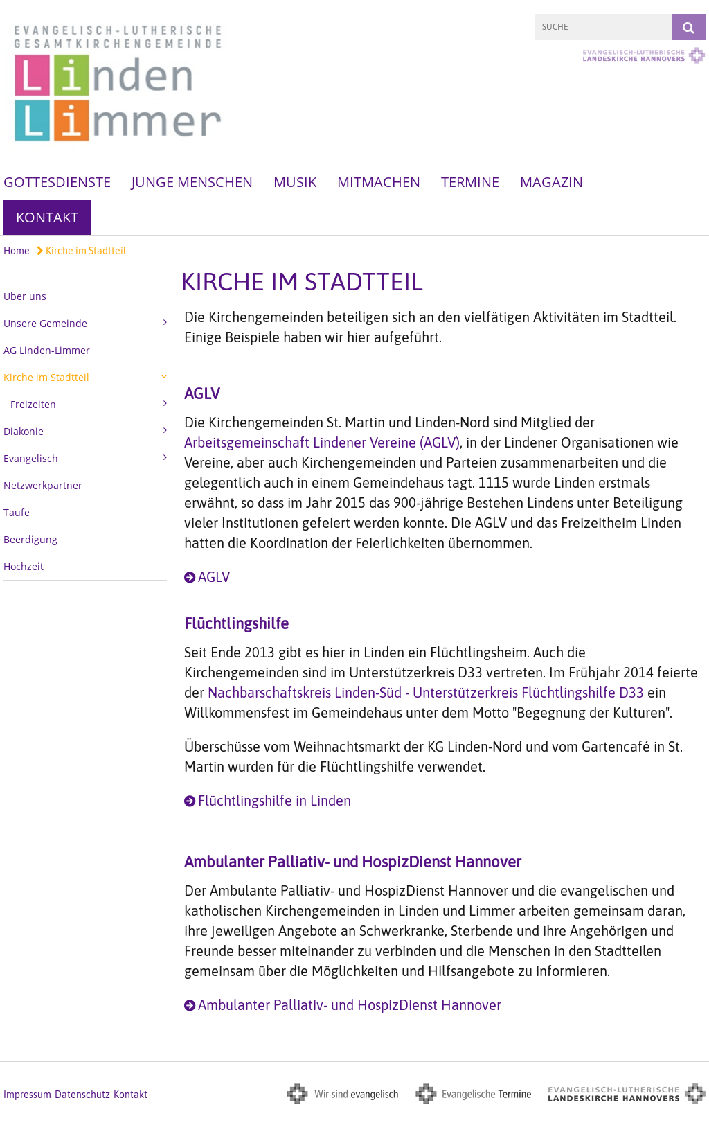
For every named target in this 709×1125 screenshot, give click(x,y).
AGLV (214, 577)
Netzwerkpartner (42, 485)
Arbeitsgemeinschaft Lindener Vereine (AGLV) (322, 442)
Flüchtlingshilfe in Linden (274, 800)
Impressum (27, 1094)
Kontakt (47, 217)
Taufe (16, 512)
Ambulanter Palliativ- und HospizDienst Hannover (349, 1005)
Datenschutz (82, 1094)
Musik (294, 181)
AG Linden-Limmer (46, 350)
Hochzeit (23, 566)
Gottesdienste (57, 181)
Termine (470, 181)
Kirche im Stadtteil (81, 250)
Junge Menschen (192, 181)
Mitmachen (378, 181)
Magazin (551, 181)
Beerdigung (30, 539)
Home (16, 250)
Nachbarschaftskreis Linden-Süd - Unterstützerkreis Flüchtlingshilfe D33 (426, 692)
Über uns (24, 296)
